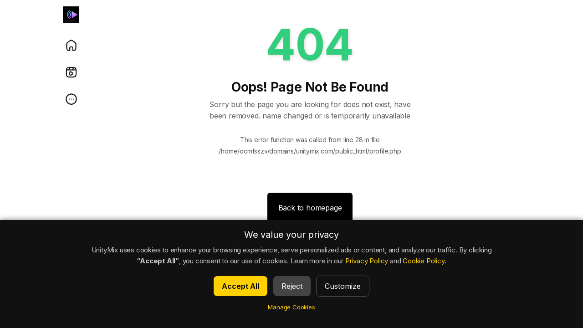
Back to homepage (310, 207)
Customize (343, 286)
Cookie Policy (423, 260)
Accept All (240, 286)
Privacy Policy (366, 260)
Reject (291, 286)
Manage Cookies (291, 307)
